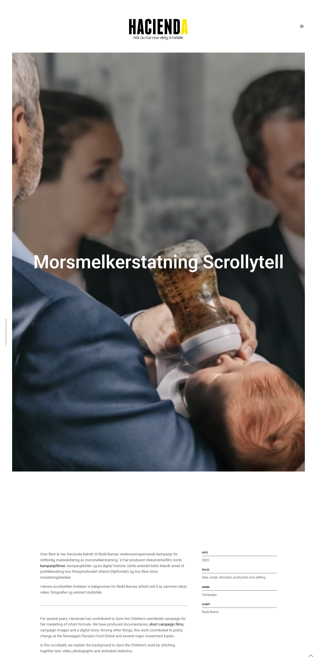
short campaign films (166, 624)
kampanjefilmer (52, 566)
